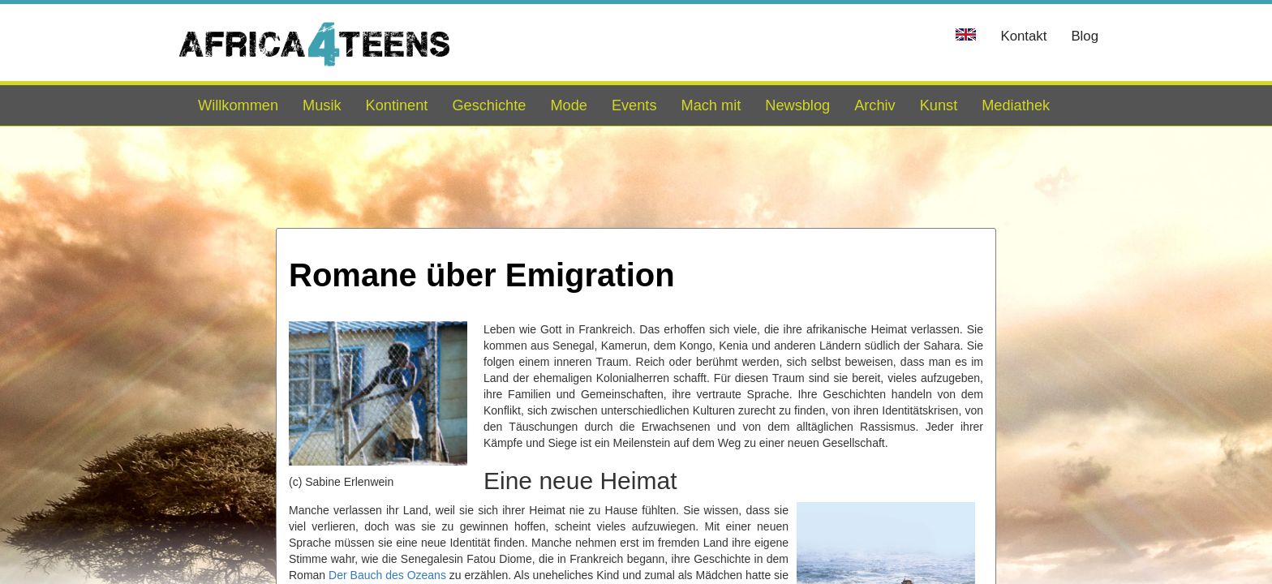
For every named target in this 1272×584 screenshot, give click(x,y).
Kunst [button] (939, 105)
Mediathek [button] (1016, 105)
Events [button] (634, 105)
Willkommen (238, 105)
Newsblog (797, 105)
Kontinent (397, 105)
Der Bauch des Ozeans (387, 575)
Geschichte (489, 105)
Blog (1084, 36)
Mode (568, 105)
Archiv (875, 105)
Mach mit (711, 105)
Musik (322, 105)
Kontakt (1023, 36)
